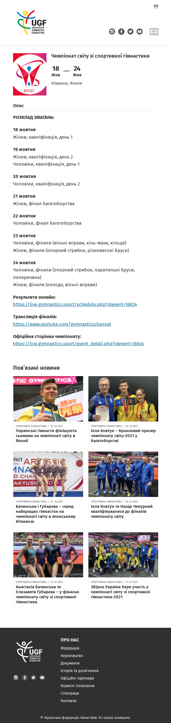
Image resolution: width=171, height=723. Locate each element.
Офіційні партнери (77, 678)
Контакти (68, 701)
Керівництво (72, 655)
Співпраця (70, 693)
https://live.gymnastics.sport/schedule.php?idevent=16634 (75, 304)
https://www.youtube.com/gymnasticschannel (62, 324)
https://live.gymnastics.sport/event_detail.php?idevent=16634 (78, 343)
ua (156, 6)
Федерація (70, 648)
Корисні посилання (78, 685)
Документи (70, 663)
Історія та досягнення (79, 670)
